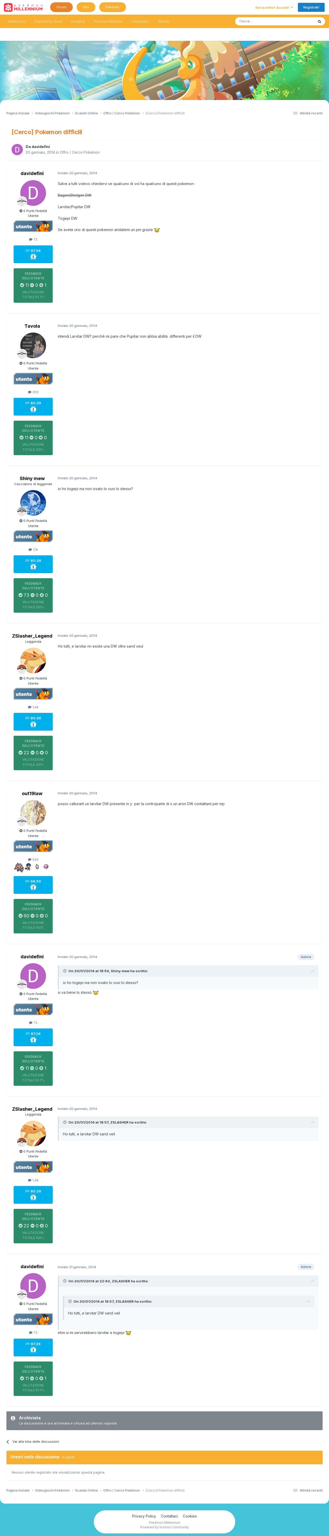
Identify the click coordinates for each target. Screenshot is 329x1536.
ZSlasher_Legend (32, 636)
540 (33, 859)
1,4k (33, 707)
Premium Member (108, 21)
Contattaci (169, 1516)
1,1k (33, 549)
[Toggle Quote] (65, 971)
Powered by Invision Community (164, 1527)
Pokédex (113, 7)
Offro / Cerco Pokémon (80, 152)
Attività (163, 21)
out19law (32, 793)
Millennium (16, 21)
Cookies (190, 1516)
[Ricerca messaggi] (262, 21)
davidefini (41, 146)
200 (33, 392)
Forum (61, 7)
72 (33, 239)
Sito (86, 7)
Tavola (32, 326)
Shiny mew (32, 478)
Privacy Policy (144, 1516)
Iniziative (78, 21)
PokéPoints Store (48, 21)
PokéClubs (140, 21)
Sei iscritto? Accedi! (274, 7)
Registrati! (311, 7)
